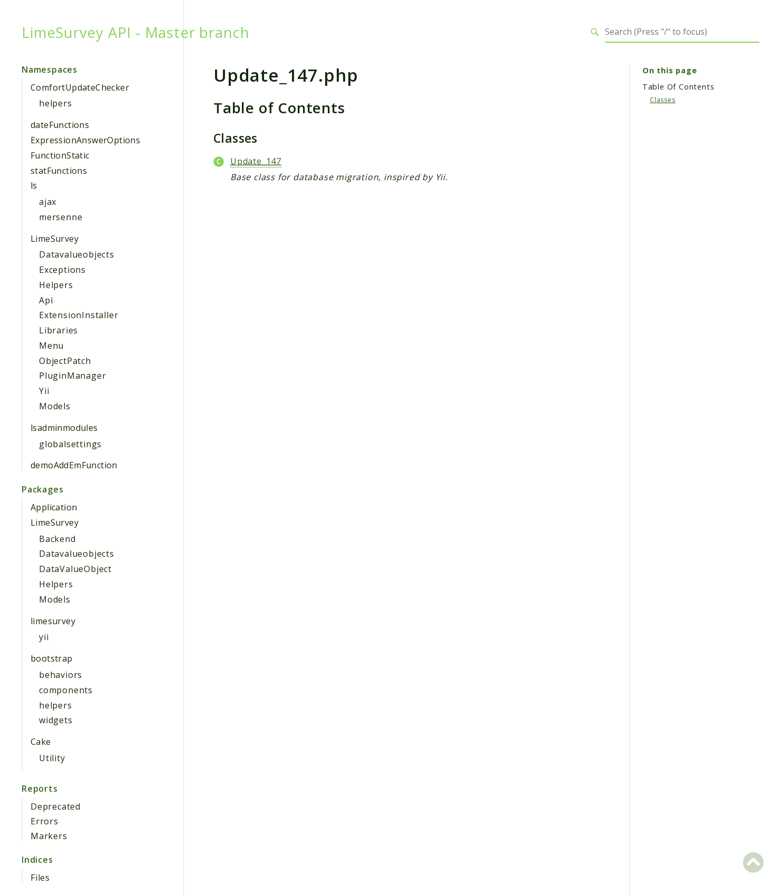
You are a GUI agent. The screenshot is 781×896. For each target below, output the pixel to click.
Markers (49, 836)
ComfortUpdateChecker (80, 87)
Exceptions (62, 269)
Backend (57, 539)
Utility (52, 758)
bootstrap (52, 658)
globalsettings (70, 444)
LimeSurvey (55, 238)
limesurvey (53, 621)
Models (55, 406)
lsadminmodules (64, 428)
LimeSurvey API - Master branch (136, 32)
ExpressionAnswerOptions (85, 140)
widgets (56, 720)
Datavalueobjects (76, 254)
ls (34, 185)
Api (46, 300)
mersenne (60, 217)
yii (43, 637)
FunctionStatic (60, 155)
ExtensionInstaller (78, 315)
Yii (44, 391)
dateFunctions (60, 125)
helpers (55, 103)
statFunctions (59, 170)
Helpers (56, 285)
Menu (51, 345)
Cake (41, 741)
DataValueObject (75, 569)
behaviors (60, 675)
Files (40, 877)
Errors (44, 821)
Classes (663, 99)
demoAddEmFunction (74, 465)
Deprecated (56, 806)
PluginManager (72, 375)
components (66, 690)
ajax (47, 202)
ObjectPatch (65, 361)
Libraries (58, 330)
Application (54, 507)
